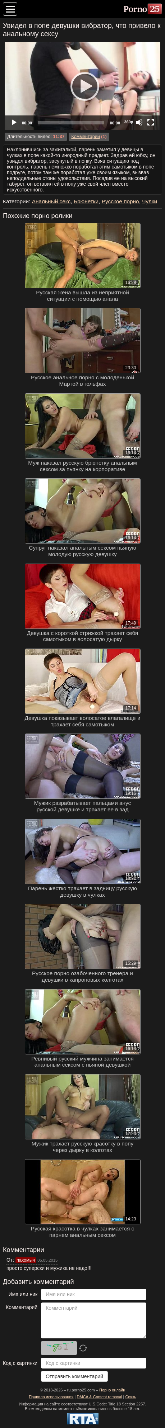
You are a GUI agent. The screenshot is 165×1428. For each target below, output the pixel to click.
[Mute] (139, 122)
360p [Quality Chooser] (128, 122)
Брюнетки (86, 201)
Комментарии (85, 136)
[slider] (71, 122)
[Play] (82, 86)
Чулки (149, 201)
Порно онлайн (112, 1390)
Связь (130, 1397)
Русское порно (120, 201)
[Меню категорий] (10, 9)
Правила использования (51, 1397)
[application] (82, 86)
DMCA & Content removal (99, 1397)
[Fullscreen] (150, 122)
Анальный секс (51, 201)
